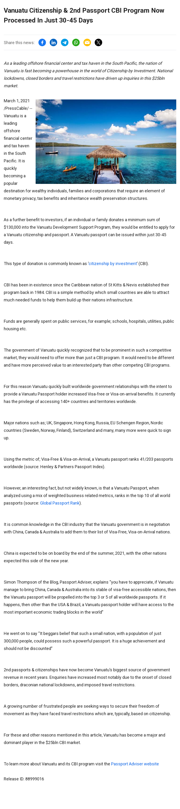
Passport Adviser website (135, 763)
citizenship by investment (113, 263)
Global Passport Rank (59, 503)
